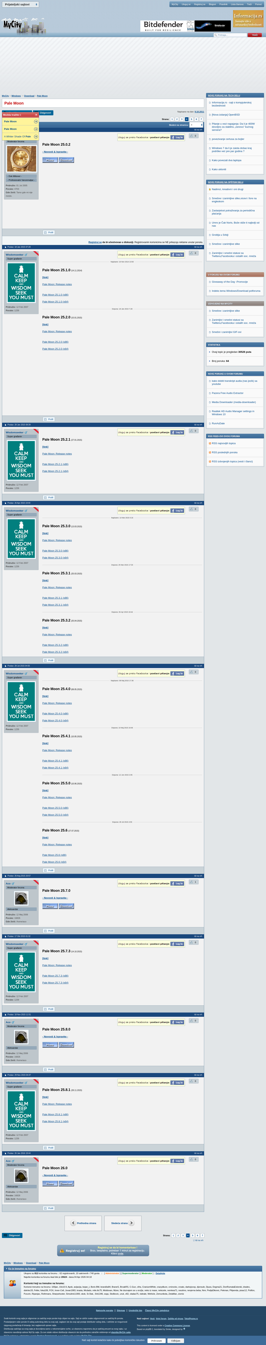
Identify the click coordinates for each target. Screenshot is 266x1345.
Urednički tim (135, 1310)
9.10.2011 (199, 112)
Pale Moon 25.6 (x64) (54, 861)
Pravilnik (223, 4)
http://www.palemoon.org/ (57, 277)
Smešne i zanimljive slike (226, 190)
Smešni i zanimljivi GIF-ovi (226, 211)
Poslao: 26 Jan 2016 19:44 (19, 1153)
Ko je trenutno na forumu (22, 1268)
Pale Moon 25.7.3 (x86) (55, 975)
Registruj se (199, 4)
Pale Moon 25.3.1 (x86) (55, 597)
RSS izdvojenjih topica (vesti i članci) (232, 341)
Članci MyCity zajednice (157, 1310)
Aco (8, 883)
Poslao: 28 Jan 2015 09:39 (19, 425)
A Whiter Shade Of (17, 136)
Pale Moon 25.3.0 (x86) (55, 550)
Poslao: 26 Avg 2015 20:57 (19, 876)
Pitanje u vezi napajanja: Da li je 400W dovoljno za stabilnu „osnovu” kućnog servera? (233, 385)
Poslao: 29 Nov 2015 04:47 (19, 1075)
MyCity (175, 4)
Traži (249, 4)
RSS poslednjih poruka (224, 332)
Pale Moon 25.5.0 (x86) (55, 807)
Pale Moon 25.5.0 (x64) (55, 814)
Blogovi (212, 4)
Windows (16, 96)
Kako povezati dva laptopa (226, 418)
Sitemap (121, 1310)
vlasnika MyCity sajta (121, 1332)
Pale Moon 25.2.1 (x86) (55, 464)
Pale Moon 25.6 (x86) (54, 855)
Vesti (152, 1319)
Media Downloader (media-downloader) (234, 281)
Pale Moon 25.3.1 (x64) (55, 604)
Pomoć (258, 4)
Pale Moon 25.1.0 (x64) (55, 301)
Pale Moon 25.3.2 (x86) (55, 645)
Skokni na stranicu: (178, 125)
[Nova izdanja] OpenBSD (226, 373)
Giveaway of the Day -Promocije (230, 161)
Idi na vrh (199, 1240)
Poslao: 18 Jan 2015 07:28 (19, 247)
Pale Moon (42, 96)
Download (29, 96)
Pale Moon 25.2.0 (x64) (55, 348)
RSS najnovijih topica (224, 322)
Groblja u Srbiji (220, 493)
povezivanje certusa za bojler (228, 397)
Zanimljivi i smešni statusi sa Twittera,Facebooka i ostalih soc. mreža (234, 201)
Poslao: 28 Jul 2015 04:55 (19, 666)
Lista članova (237, 4)
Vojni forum (161, 1319)
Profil (50, 232)
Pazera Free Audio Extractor (227, 272)
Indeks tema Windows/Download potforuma (236, 170)
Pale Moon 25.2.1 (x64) (55, 471)
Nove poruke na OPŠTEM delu (225, 441)
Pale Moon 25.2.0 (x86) (55, 341)
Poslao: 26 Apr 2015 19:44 (19, 503)
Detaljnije (160, 1273)
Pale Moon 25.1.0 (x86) (55, 294)
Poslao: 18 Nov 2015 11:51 (19, 1014)
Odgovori (45, 112)
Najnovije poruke (104, 1310)
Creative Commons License (177, 1326)
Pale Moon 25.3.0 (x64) (55, 557)
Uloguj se (186, 4)
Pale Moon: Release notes (57, 284)
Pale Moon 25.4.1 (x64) (55, 767)
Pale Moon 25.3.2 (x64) (55, 651)
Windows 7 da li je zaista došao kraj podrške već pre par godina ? (232, 408)
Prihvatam (156, 1340)
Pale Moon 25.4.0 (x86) (55, 713)
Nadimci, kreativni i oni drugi (227, 447)
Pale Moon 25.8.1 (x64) (55, 1121)
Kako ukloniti (219, 427)
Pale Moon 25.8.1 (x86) (55, 1114)
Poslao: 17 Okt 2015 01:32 (19, 936)
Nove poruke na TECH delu (224, 354)
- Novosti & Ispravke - (55, 151)
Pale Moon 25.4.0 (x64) (55, 720)
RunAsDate (218, 303)
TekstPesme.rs (191, 1319)
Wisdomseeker (15, 254)
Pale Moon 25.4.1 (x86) (55, 760)
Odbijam (175, 1340)
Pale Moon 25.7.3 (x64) (55, 982)
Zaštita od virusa (175, 1319)
